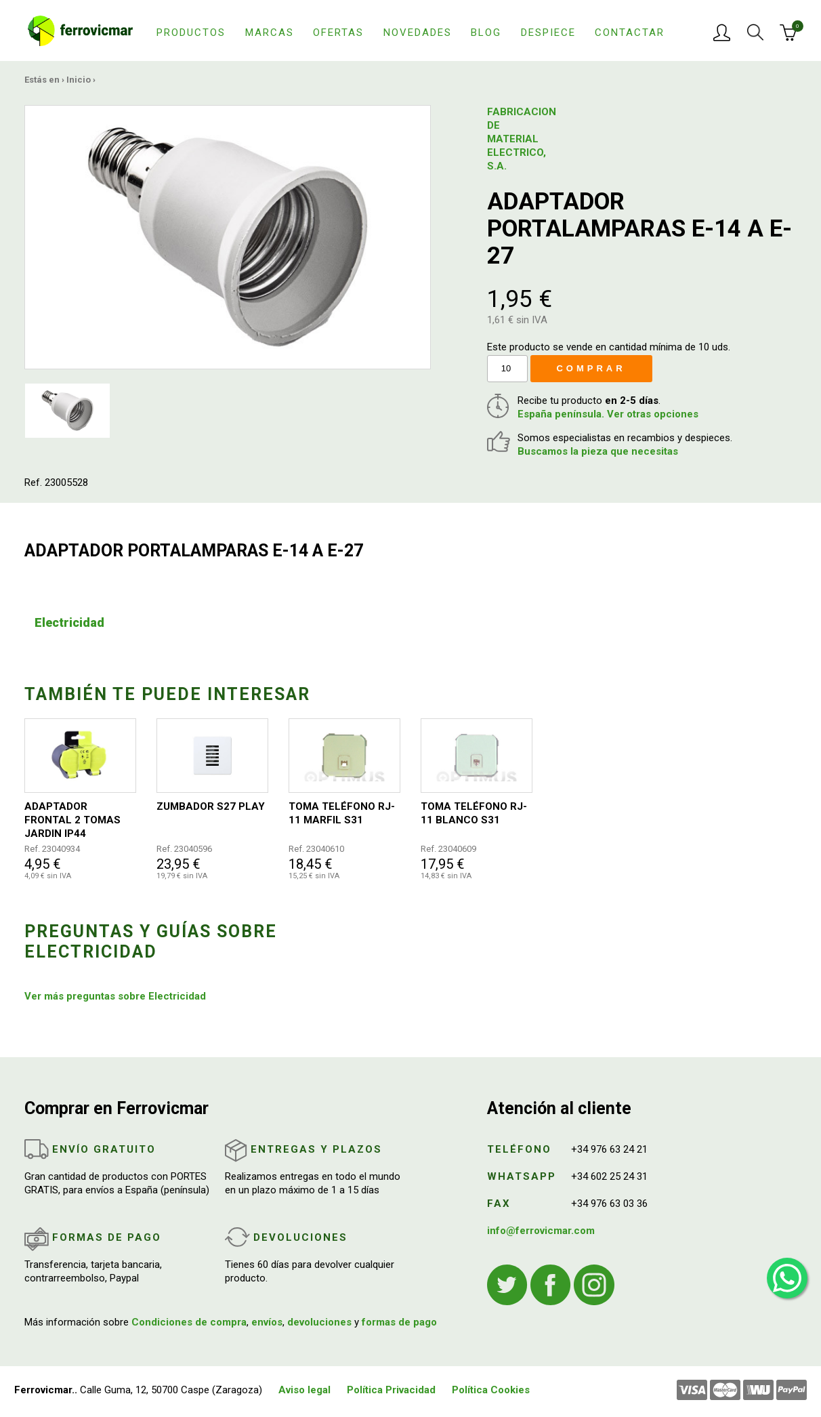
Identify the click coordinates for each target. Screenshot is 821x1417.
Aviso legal (304, 1390)
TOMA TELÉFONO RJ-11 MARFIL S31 (342, 813)
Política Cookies (491, 1390)
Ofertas (338, 32)
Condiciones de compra (189, 1322)
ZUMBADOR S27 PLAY (210, 806)
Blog (486, 32)
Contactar (630, 32)
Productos (191, 32)
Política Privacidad (391, 1390)
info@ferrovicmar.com (541, 1231)
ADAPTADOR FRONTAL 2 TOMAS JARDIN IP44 (72, 820)
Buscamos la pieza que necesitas (598, 451)
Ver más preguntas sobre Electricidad (115, 996)
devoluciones (319, 1322)
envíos (266, 1322)
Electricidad (69, 622)
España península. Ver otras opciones (608, 414)
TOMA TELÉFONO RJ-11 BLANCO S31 (474, 813)
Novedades (417, 32)
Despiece (548, 32)
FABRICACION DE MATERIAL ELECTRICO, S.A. (520, 139)
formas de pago (399, 1322)
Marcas (269, 32)
